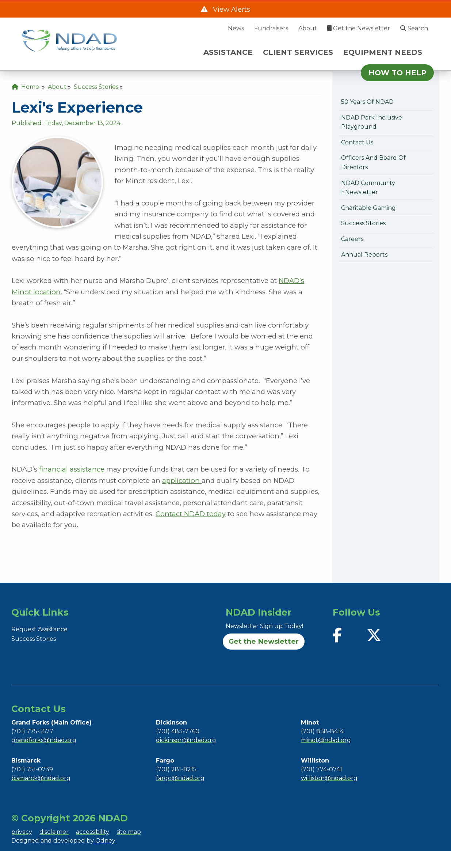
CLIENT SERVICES (298, 52)
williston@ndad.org (329, 778)
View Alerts (230, 9)
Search (414, 28)
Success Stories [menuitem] (96, 86)
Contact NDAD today (191, 514)
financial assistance (71, 469)
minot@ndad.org (326, 740)
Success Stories (363, 223)
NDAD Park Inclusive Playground (371, 122)
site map (128, 831)
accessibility (92, 831)
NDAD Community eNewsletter (368, 187)
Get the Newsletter (358, 28)
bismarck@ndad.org (40, 778)
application (182, 480)
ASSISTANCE (228, 52)
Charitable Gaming (368, 207)
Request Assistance (39, 629)
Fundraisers (271, 28)
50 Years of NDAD (367, 101)
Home (25, 86)
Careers (352, 238)
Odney (105, 840)
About (307, 28)
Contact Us (357, 142)
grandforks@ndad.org (43, 740)
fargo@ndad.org (180, 778)
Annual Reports (364, 254)
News (236, 28)
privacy (21, 831)
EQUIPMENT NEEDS (382, 52)
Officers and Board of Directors (373, 162)
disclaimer (54, 831)
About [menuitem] (57, 86)
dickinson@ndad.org (186, 740)
